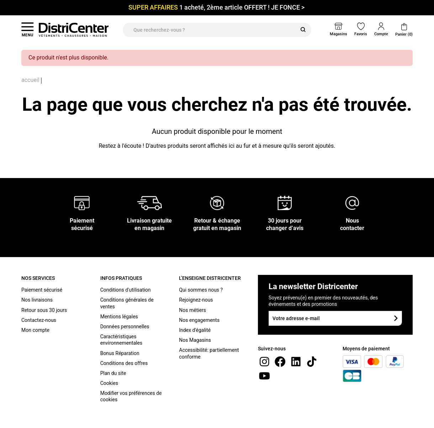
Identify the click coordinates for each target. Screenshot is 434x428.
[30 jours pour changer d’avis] (284, 202)
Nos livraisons (37, 300)
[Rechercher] (303, 30)
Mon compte (35, 330)
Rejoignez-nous (196, 300)
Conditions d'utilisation (125, 290)
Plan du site (113, 373)
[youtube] (264, 375)
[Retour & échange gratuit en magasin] (217, 202)
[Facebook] (280, 361)
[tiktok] (311, 361)
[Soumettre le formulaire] (396, 318)
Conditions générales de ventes (127, 303)
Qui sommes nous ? (201, 290)
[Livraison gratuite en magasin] (149, 202)
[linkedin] (296, 361)
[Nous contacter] (352, 202)
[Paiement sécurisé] (82, 202)
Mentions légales (119, 316)
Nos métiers (192, 310)
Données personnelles (124, 326)
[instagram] (264, 361)
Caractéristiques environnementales (121, 340)
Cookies (109, 383)
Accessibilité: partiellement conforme (209, 353)
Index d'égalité (195, 330)
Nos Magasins (195, 340)
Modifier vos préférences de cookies (131, 396)
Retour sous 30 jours (44, 310)
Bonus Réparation (119, 353)
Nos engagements (199, 320)
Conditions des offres (124, 363)
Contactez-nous (38, 320)
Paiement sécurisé (41, 290)
